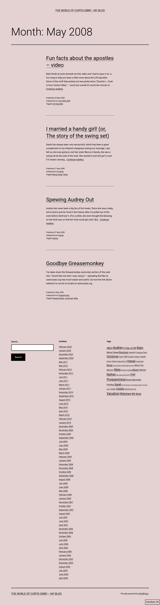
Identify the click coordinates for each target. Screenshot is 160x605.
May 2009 (63, 449)
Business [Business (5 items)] (123, 352)
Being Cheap (57, 174)
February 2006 (65, 551)
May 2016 (63, 366)
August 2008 (64, 479)
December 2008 (66, 464)
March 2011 (64, 385)
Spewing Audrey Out (70, 199)
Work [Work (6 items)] (138, 393)
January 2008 (65, 498)
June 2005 (63, 574)
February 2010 (65, 419)
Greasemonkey (58, 298)
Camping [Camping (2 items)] (139, 353)
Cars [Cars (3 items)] (145, 352)
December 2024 (66, 354)
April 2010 (63, 411)
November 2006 (66, 532)
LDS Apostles (57, 104)
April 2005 (63, 578)
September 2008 (66, 476)
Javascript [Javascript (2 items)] (139, 361)
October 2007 (65, 506)
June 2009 (63, 445)
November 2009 (66, 430)
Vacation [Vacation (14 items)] (113, 393)
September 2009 (66, 438)
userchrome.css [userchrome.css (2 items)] (130, 389)
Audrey (55, 238)
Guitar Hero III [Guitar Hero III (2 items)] (122, 361)
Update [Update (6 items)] (120, 388)
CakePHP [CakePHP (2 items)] (132, 353)
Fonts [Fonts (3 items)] (114, 361)
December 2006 (66, 529)
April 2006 (63, 548)
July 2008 (63, 483)
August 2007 (64, 513)
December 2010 (66, 392)
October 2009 (65, 434)
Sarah (65, 174)
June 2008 (63, 487)
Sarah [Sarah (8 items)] (118, 384)
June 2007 (63, 521)
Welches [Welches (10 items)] (125, 393)
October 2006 (65, 536)
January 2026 (65, 350)
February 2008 (65, 495)
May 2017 (63, 362)
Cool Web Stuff (64, 101)
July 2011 (63, 377)
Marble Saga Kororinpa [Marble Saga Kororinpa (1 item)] (128, 365)
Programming (63, 295)
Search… (15, 341)
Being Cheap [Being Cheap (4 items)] (113, 352)
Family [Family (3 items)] (143, 357)
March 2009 (64, 453)
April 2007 (63, 525)
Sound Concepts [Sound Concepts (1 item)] (126, 385)
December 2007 (66, 502)
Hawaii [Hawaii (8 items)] (131, 361)
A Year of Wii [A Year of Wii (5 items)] (129, 348)
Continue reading (54, 89)
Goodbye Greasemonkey (75, 263)
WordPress (143, 593)
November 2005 (66, 563)
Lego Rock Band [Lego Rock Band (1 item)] (117, 365)
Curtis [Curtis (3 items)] (130, 357)
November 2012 (66, 373)
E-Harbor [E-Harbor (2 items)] (137, 357)
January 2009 (65, 460)
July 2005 (63, 570)
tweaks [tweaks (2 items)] (113, 389)
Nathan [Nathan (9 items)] (111, 374)
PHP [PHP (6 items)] (132, 374)
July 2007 (63, 517)
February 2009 (65, 457)
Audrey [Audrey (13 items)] (118, 348)
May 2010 (63, 407)
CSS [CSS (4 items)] (125, 356)
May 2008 (63, 491)
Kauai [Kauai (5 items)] (109, 365)
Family (61, 171)
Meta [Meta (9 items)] (117, 369)
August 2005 (64, 567)
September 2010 (66, 396)
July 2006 (63, 540)
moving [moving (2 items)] (129, 370)
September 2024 (66, 358)
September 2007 (66, 510)
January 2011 (65, 388)
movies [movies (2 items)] (123, 370)
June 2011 (63, 381)
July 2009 (63, 441)
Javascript (69, 298)
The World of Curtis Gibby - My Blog (80, 10)
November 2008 (66, 468)
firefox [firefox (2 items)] (109, 361)
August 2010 (64, 400)
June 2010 (63, 404)
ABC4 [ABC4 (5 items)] (109, 348)
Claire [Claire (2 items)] (121, 357)
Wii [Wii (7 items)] (133, 393)
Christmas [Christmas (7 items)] (113, 356)
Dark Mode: (152, 602)
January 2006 (65, 555)
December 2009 (66, 426)
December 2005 (66, 559)
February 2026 (65, 347)
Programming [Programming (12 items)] (116, 379)
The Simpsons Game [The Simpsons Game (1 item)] (136, 385)
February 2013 (65, 369)
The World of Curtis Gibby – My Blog (36, 593)
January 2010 (65, 423)
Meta (76, 298)
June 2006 (63, 544)
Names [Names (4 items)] (142, 370)
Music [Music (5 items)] (135, 370)
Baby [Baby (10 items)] (140, 347)
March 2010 (64, 415)
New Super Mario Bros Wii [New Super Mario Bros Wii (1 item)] (123, 375)
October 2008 (65, 472)
